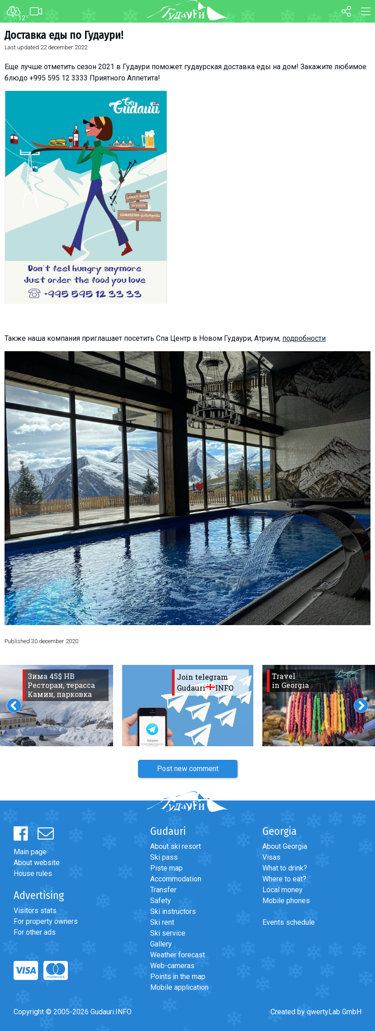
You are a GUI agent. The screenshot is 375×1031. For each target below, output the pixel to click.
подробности (304, 338)
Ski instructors (173, 911)
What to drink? (284, 868)
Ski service (167, 933)
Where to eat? (284, 879)
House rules (33, 873)
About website (37, 862)
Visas (271, 857)
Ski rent (162, 922)
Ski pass (164, 857)
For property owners (46, 921)
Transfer (163, 889)
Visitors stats (35, 910)
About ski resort (175, 846)
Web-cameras (172, 965)
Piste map (166, 868)
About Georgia (284, 846)
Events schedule (288, 922)
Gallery (161, 944)
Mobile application (179, 987)
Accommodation (175, 879)
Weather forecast (177, 955)
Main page (30, 851)
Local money (282, 889)
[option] (188, 705)
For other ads (35, 932)
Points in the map (177, 976)
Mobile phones (286, 900)
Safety (160, 900)
